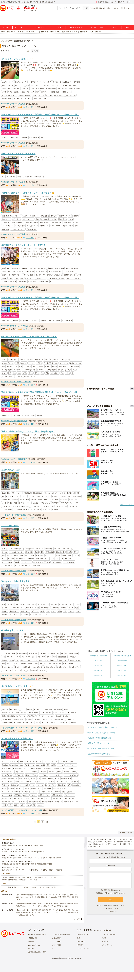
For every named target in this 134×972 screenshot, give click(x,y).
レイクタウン (64, 363)
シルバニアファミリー (43, 496)
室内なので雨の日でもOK (56, 268)
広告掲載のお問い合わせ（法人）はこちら (110, 893)
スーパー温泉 (49, 781)
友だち (27, 798)
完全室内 (25, 216)
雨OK (37, 219)
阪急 (3, 493)
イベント (18, 27)
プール (36, 845)
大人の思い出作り (7, 376)
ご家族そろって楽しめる (24, 176)
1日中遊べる (47, 768)
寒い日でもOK (34, 216)
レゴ (17, 496)
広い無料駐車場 (31, 229)
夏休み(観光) (61, 785)
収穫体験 (34, 852)
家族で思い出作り (34, 801)
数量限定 (15, 320)
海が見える (52, 785)
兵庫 (75, 32)
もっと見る (77, 919)
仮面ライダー (10, 496)
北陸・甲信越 (55, 32)
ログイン (130, 2)
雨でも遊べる (62, 219)
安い (76, 499)
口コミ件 (28, 107)
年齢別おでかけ (76, 27)
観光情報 (11, 788)
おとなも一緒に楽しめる (21, 509)
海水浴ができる (66, 778)
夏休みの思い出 (69, 801)
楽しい (35, 366)
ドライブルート (18, 775)
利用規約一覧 (32, 938)
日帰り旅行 (43, 772)
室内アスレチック (20, 82)
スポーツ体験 (47, 82)
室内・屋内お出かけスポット (11, 216)
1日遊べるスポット (8, 772)
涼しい (4, 373)
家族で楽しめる (62, 88)
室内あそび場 (29, 271)
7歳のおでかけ (122, 670)
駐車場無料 (77, 82)
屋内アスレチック (7, 82)
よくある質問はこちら (110, 908)
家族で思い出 (6, 801)
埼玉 (36, 32)
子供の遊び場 (6, 499)
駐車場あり (37, 719)
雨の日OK (49, 95)
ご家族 (71, 219)
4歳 (3, 496)
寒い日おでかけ (29, 275)
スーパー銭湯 (24, 785)
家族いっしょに (30, 278)
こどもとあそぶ (36, 506)
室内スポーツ (44, 226)
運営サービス (81, 941)
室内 (8, 268)
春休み (92, 8)
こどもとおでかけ (48, 506)
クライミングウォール (50, 761)
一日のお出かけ (7, 722)
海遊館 (10, 503)
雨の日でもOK (101, 8)
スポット (6, 27)
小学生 (4, 92)
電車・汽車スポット (67, 503)
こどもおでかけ (74, 506)
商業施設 (29, 719)
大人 (32, 92)
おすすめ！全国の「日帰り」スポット (102, 727)
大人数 (34, 95)
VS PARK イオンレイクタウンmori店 (16, 382)
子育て (115, 27)
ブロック (24, 496)
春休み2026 (47, 788)
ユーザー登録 (6, 887)
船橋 (38, 778)
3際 (78, 493)
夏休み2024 (28, 98)
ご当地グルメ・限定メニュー (34, 781)
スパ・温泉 (64, 781)
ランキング (58, 27)
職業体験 (41, 852)
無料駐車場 (5, 229)
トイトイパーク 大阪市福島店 (13, 515)
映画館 (53, 765)
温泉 (57, 781)
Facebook (31, 948)
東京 (23, 32)
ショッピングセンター (18, 229)
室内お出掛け (22, 281)
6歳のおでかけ (99, 670)
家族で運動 (72, 85)
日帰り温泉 (14, 785)
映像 (13, 653)
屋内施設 (35, 503)
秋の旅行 (51, 772)
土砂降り (9, 366)
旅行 (17, 772)
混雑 (42, 137)
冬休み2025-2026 (36, 788)
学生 (28, 92)
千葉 (32, 32)
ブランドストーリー (109, 934)
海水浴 (57, 778)
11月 (76, 503)
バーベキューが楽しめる (9, 778)
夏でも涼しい (38, 709)
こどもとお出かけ (61, 506)
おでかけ (31, 363)
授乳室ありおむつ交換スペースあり (13, 719)
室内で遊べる (16, 219)
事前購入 (24, 137)
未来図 (104, 938)
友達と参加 (39, 798)
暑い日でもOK (18, 98)
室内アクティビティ (30, 376)
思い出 (41, 366)
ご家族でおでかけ (69, 275)
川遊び (58, 858)
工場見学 (5, 852)
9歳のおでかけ (122, 675)
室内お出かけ (6, 219)
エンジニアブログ (83, 948)
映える (75, 370)
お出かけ (24, 363)
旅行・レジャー (25, 772)
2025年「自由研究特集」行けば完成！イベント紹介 (19, 880)
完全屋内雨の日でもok (51, 363)
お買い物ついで (43, 281)
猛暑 (40, 98)
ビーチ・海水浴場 (47, 778)
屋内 (3, 268)
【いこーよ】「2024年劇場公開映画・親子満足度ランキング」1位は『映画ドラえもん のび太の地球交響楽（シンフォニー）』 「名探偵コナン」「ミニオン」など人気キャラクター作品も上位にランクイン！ (47, 912)
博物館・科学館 (34, 864)
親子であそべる (30, 370)
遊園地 (4, 845)
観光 (68, 785)
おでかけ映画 (40, 765)
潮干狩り (35, 870)
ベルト (29, 503)
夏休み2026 (55, 496)
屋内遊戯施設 (76, 496)
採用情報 (80, 945)
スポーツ (22, 359)
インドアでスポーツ (34, 82)
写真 (69, 370)
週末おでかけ (45, 92)
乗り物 (22, 499)
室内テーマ (63, 499)
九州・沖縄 (94, 32)
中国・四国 (83, 32)
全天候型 (39, 363)
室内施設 (15, 499)
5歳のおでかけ (122, 665)
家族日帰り (11, 716)
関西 (63, 32)
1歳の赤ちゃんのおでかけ (122, 656)
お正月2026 (36, 565)
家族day (47, 366)
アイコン (22, 503)
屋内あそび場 (6, 88)
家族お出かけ (41, 278)
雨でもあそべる (13, 359)
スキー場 (14, 870)
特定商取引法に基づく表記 (37, 952)
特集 (128, 27)
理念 (78, 938)
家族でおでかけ (69, 795)
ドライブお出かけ (70, 765)
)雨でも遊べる (14, 709)
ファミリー (24, 88)
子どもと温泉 (73, 781)
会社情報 (105, 941)
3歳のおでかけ (122, 661)
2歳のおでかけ (99, 661)
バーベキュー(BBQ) (56, 775)
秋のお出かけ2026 (7, 712)
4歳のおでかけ (99, 665)
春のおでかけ (41, 370)
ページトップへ (126, 833)
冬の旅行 (66, 772)
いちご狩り (43, 870)
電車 (69, 496)
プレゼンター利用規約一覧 (61, 934)
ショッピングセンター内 (59, 85)
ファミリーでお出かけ (37, 88)
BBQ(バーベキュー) (31, 775)
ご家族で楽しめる (20, 712)
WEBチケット (15, 137)
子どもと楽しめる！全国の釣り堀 (100, 748)
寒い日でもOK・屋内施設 (19, 268)
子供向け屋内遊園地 (72, 268)
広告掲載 (31, 941)
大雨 (15, 366)
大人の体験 (18, 376)
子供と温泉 (5, 785)
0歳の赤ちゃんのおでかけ (98, 656)
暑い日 (64, 496)
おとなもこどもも (7, 667)
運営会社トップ (82, 934)
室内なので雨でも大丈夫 (48, 219)
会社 (34, 805)
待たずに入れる (25, 320)
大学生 (23, 92)
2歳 (74, 493)
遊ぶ (19, 373)
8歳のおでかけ (99, 675)
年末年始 (55, 509)
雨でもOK (54, 216)
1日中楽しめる (66, 92)
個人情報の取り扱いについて (110, 890)
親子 (35, 98)
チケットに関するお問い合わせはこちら (110, 905)
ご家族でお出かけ (16, 222)
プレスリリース (107, 945)
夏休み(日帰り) (70, 712)
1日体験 (71, 768)
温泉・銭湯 (5, 870)
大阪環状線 (27, 493)
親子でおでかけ (7, 370)
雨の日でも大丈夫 (7, 85)
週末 (37, 92)
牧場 (30, 845)
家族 (20, 366)
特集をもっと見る (127, 505)
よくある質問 (56, 938)
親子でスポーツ (17, 275)
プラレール (58, 493)
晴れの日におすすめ (16, 765)
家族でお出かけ (51, 88)
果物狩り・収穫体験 (55, 870)
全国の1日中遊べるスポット (98, 743)
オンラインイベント (38, 27)
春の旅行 (74, 772)
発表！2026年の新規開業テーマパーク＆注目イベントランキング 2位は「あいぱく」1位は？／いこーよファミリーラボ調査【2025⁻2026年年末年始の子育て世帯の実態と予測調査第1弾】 (47, 897)
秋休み (27, 788)
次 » (47, 822)
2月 (66, 558)
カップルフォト (58, 798)
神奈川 (28, 32)
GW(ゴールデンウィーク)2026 (50, 792)
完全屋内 (62, 278)
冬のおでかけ (62, 370)
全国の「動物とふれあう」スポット (101, 733)
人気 (47, 373)
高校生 (16, 92)
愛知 (46, 32)
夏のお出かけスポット (62, 716)
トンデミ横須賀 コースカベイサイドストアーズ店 (21, 728)
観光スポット (76, 785)
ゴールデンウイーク (28, 792)
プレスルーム (56, 941)
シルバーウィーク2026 (60, 788)
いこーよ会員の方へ (110, 911)
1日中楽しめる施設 (24, 95)
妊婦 (27, 499)
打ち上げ (40, 805)
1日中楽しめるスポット (9, 95)
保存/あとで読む (102, 2)
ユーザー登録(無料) (118, 2)
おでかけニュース (97, 27)
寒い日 (71, 499)
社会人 (29, 805)
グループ (41, 95)
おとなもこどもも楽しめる (20, 506)
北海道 (13, 32)
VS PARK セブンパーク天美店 (13, 104)
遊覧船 (33, 778)
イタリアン (39, 785)
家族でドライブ (18, 798)
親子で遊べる (57, 82)
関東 (19, 32)
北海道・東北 (5, 32)
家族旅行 (35, 772)
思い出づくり (22, 801)
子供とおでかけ (65, 359)
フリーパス (60, 722)
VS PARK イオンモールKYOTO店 (14, 326)
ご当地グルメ (19, 781)
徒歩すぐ (33, 499)
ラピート (19, 493)
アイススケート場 (24, 870)
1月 (49, 509)
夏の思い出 (58, 801)
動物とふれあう (112, 8)
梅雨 (3, 366)
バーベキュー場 (24, 778)
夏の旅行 (59, 772)
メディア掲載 (56, 945)
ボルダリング (31, 716)
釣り (26, 845)
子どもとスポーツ (75, 88)
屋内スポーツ (6, 275)
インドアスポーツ (7, 226)
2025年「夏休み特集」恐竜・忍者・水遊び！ (17, 877)
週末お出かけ (55, 92)
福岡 (100, 32)
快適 (9, 373)
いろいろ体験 (6, 506)
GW (37, 792)
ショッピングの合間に (42, 85)
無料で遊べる (18, 858)
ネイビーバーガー (7, 781)
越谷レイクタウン (75, 363)
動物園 (10, 845)
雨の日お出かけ (7, 98)
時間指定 (43, 320)
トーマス (31, 496)
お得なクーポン (7, 858)
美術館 (32, 785)
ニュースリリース (34, 945)
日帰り (4, 716)
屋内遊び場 (67, 493)
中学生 (10, 92)
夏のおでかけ (51, 370)
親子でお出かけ (18, 370)
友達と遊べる (67, 82)
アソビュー (5, 137)
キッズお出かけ (20, 226)
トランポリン (42, 716)
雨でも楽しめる (7, 864)
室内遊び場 (15, 88)
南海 (13, 493)
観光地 (4, 788)
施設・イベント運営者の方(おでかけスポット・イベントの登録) (35, 887)
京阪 (8, 493)
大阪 (67, 32)
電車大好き (55, 503)
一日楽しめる (70, 719)
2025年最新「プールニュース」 (46, 877)
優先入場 (51, 320)
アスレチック (14, 761)
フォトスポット (69, 798)
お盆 (63, 792)
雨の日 (4, 359)
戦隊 (15, 503)
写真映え (73, 722)
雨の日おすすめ (59, 95)
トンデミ (5, 761)
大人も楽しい (55, 373)
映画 (48, 765)
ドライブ (60, 765)
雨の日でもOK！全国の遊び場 (99, 738)
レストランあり (47, 719)
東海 (42, 32)
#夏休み (29, 709)
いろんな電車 (6, 653)
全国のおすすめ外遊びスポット (99, 754)
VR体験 (54, 366)
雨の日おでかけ (71, 95)
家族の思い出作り (47, 801)
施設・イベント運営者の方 (37, 934)
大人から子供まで (7, 363)
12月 (44, 509)
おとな (68, 373)
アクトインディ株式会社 (103, 930)
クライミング (21, 716)
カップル (51, 716)
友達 (44, 98)
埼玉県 (17, 363)
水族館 (49, 864)
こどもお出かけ (52, 278)
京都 (71, 32)
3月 (70, 558)
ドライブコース (7, 775)
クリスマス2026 (36, 509)
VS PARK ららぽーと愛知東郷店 (14, 421)
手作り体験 (13, 852)
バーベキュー (44, 775)
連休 (14, 373)
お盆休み (69, 792)
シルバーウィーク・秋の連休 (11, 792)
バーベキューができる (71, 775)
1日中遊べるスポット (127, 8)
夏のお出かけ (58, 709)
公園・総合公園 (49, 858)
